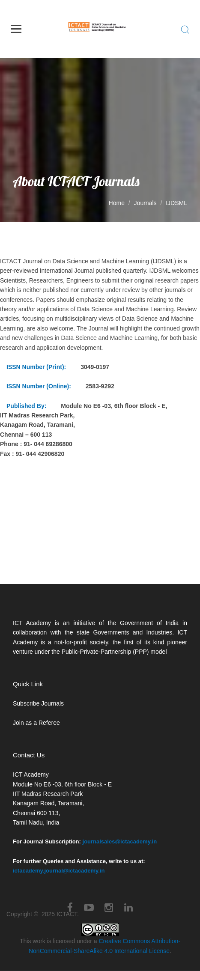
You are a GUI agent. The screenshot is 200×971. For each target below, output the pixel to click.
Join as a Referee (36, 722)
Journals (145, 203)
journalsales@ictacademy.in (120, 841)
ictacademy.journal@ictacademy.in (59, 870)
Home (117, 203)
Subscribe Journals (38, 703)
